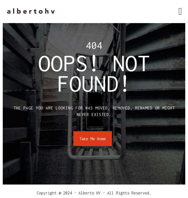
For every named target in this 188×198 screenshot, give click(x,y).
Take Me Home (92, 138)
